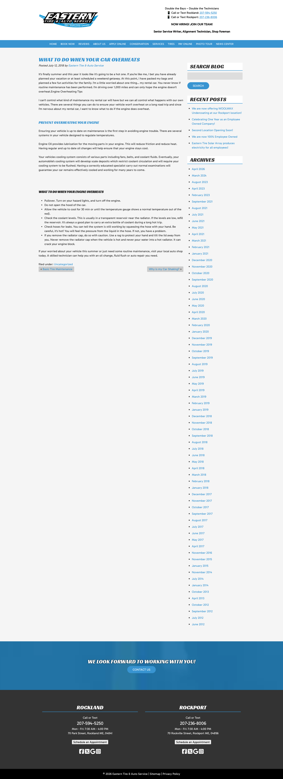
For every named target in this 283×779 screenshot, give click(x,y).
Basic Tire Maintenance (57, 269)
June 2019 (198, 377)
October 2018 (200, 429)
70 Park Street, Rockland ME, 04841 (90, 733)
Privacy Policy (171, 774)
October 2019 (200, 351)
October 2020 (200, 273)
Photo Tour (204, 44)
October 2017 (200, 507)
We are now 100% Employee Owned (214, 136)
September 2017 (202, 513)
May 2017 (198, 539)
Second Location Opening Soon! (212, 130)
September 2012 (202, 611)
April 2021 (198, 234)
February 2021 (200, 247)
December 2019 (202, 338)
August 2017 (199, 520)
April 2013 (198, 598)
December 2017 (202, 494)
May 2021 (198, 227)
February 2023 (201, 195)
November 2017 (202, 500)
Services (158, 44)
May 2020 (198, 305)
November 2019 (202, 344)
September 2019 (202, 357)
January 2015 (200, 565)
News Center (225, 44)
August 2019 (200, 364)
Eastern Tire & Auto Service (86, 65)
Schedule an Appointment (90, 742)
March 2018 (199, 474)
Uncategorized (63, 264)
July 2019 (198, 370)
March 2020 (199, 318)
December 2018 (202, 416)
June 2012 (198, 624)
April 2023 (198, 188)
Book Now (68, 44)
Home (53, 44)
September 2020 (202, 279)
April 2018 (198, 468)
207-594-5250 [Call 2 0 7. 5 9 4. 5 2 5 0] (208, 12)
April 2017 (198, 546)
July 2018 (198, 448)
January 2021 (200, 253)
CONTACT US (141, 669)
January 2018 (200, 487)
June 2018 (198, 455)
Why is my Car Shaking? (164, 269)
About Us (99, 44)
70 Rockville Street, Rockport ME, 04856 (193, 733)
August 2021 (199, 208)
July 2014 (198, 578)
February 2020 (201, 325)
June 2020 (198, 299)
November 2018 (202, 422)
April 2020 (198, 312)
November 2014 (202, 572)
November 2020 (202, 266)
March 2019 (199, 396)
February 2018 (201, 481)
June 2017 (198, 533)
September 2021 (202, 201)
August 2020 (200, 286)
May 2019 (198, 383)
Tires (171, 44)
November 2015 (202, 559)
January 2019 (200, 409)
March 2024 (199, 175)
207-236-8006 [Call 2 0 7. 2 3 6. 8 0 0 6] (208, 17)
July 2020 (198, 292)
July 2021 (197, 214)
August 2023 (200, 182)
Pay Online (185, 44)
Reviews (84, 44)
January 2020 (200, 331)
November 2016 (202, 552)
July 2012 (197, 617)
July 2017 (197, 526)
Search (198, 85)
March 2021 (199, 240)
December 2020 (202, 260)
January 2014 (200, 585)
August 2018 (200, 442)
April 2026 (198, 169)
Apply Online (117, 44)
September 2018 (202, 435)
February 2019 (201, 403)
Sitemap (155, 774)
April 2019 (198, 390)
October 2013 (200, 591)
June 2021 (198, 221)
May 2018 (198, 461)
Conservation (139, 44)
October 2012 (200, 604)
